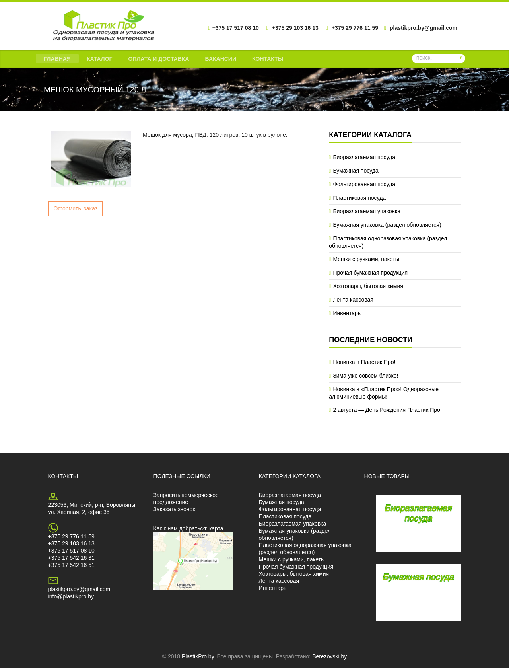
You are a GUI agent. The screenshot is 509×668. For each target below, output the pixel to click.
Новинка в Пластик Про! (364, 362)
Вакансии (220, 59)
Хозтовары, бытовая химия (368, 286)
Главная (57, 59)
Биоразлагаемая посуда (364, 157)
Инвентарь (347, 313)
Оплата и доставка (158, 59)
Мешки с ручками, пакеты (366, 259)
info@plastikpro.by (71, 596)
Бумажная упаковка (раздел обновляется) (387, 225)
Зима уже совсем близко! (365, 375)
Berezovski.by (329, 656)
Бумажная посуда (355, 170)
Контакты (267, 59)
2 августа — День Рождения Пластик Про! (387, 410)
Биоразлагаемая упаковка (366, 211)
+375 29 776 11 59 (71, 536)
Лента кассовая (353, 299)
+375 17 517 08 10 (71, 550)
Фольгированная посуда (364, 184)
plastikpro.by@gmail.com (79, 589)
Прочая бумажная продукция (370, 272)
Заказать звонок (174, 509)
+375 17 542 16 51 (71, 565)
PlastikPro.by (198, 656)
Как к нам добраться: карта (188, 528)
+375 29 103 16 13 (71, 543)
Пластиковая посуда (359, 198)
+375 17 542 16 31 (71, 558)
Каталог (100, 59)
